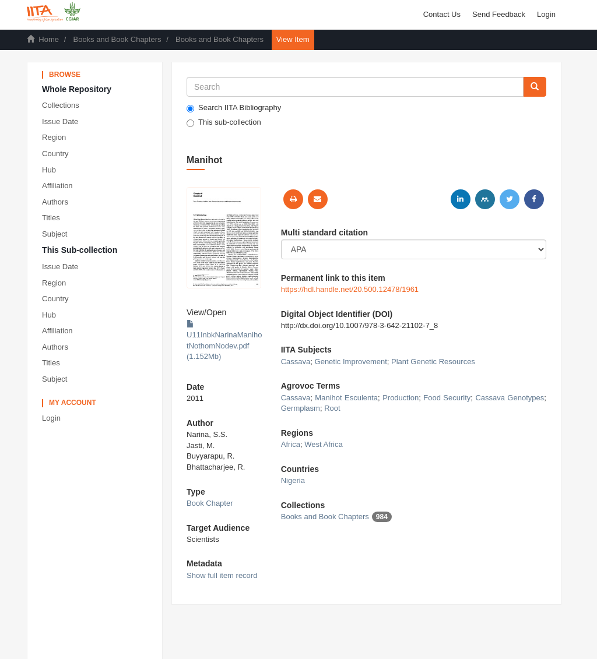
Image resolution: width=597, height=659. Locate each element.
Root (332, 408)
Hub (49, 169)
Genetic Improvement (351, 361)
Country (55, 153)
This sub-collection (224, 122)
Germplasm (300, 408)
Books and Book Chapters (117, 39)
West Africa (323, 444)
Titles (51, 217)
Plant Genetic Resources (433, 361)
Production (400, 397)
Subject (54, 234)
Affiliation (57, 185)
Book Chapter (210, 503)
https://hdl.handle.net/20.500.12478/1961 (350, 289)
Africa (290, 444)
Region (54, 137)
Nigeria (293, 480)
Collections (60, 105)
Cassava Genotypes (509, 397)
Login (51, 418)
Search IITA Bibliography (234, 107)
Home (48, 39)
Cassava (296, 361)
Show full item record (222, 575)
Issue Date (60, 121)
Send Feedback (498, 14)
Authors (55, 202)
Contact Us (442, 14)
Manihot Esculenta (346, 397)
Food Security (446, 397)
